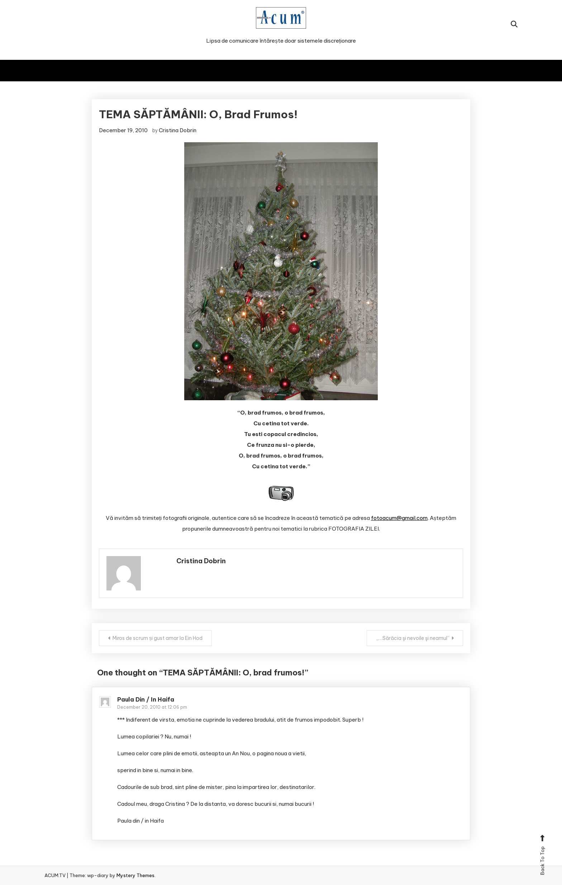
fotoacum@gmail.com (399, 518)
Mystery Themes (135, 875)
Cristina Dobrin (177, 130)
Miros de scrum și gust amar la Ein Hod (158, 638)
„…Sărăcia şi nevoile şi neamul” (412, 638)
